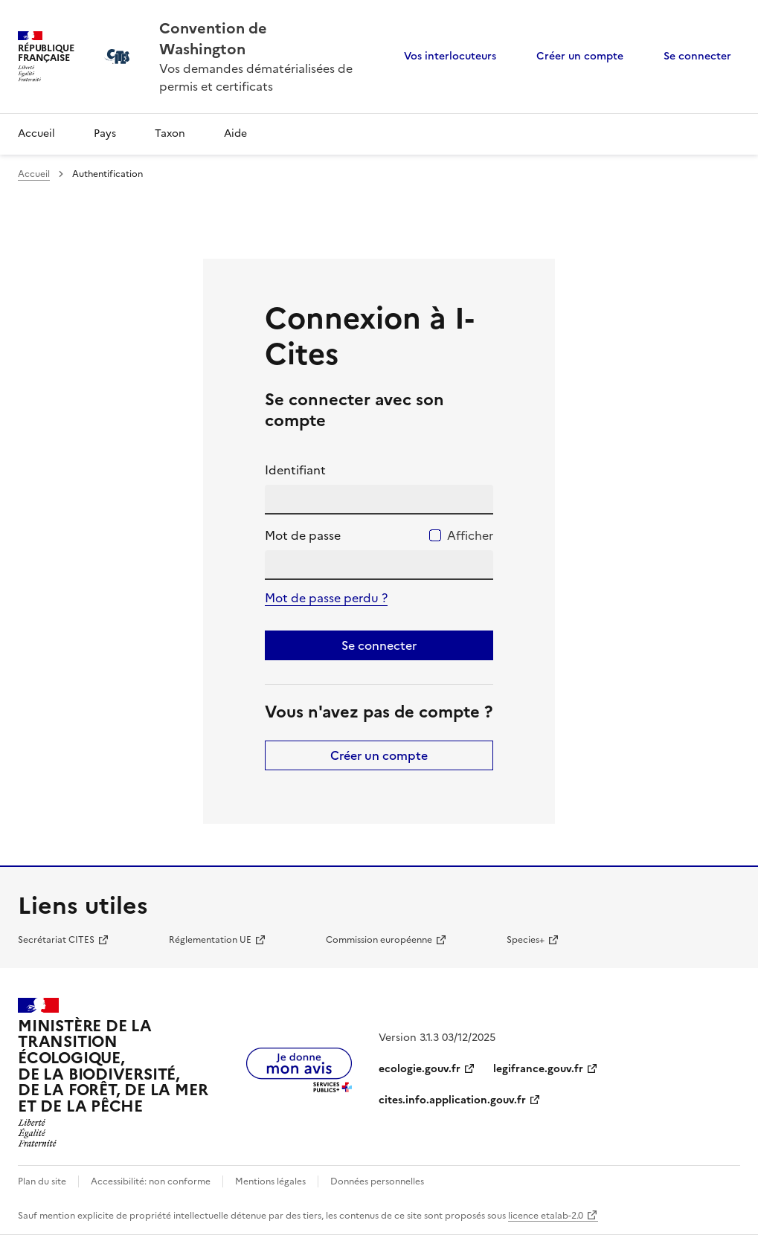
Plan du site (42, 1181)
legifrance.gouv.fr (538, 1069)
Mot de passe (303, 535)
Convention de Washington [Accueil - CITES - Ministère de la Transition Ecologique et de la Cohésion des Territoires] (213, 38)
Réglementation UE (210, 940)
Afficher (470, 535)
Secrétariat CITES (56, 940)
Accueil (36, 133)
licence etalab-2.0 (545, 1215)
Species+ (526, 940)
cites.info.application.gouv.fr (452, 1100)
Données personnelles (377, 1181)
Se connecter (697, 56)
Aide (235, 133)
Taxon (170, 133)
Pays (105, 133)
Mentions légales (270, 1181)
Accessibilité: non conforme (151, 1181)
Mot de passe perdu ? (326, 598)
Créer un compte (579, 56)
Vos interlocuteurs (450, 56)
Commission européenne (379, 940)
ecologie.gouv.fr (419, 1069)
